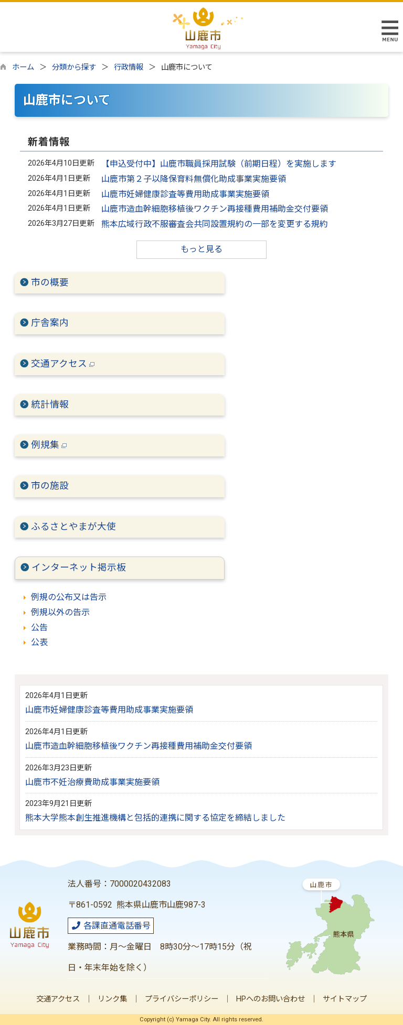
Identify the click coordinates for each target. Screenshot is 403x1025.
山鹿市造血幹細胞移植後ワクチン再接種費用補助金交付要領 (214, 209)
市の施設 (50, 486)
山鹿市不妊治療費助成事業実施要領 (92, 782)
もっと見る (201, 249)
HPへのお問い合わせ (270, 999)
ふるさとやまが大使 (73, 526)
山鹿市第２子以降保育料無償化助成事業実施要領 (193, 179)
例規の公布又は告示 (69, 597)
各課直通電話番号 (111, 926)
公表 (39, 642)
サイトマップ (345, 999)
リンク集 (112, 999)
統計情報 (50, 404)
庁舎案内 (50, 323)
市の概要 (50, 282)
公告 (39, 628)
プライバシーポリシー (181, 999)
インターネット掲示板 (78, 567)
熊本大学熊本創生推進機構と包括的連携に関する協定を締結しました (155, 818)
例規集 (49, 445)
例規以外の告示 (60, 612)
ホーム (23, 67)
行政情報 (128, 67)
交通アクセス (62, 363)
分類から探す (74, 67)
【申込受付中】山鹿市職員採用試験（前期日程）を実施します (218, 164)
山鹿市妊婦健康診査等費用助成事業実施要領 (185, 194)
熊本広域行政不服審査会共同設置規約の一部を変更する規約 (214, 224)
